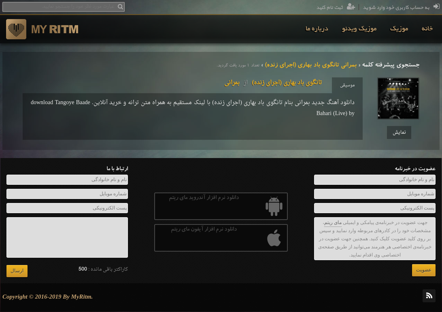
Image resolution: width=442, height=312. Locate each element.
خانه (427, 29)
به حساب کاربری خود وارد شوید (401, 8)
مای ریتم (333, 222)
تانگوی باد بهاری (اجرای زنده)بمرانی (273, 82)
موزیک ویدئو (359, 29)
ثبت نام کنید (335, 8)
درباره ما (317, 29)
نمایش (399, 132)
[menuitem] (427, 29)
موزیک (399, 29)
